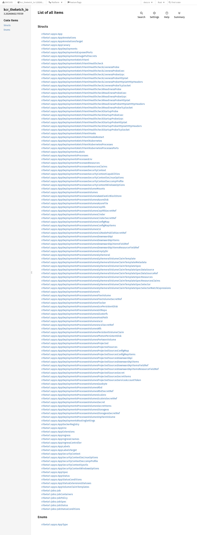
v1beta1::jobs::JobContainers (57, 494)
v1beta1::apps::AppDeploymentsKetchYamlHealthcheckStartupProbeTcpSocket (85, 129)
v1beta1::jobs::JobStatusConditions (60, 509)
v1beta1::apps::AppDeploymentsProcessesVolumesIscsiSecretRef (77, 324)
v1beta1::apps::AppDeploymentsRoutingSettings (68, 420)
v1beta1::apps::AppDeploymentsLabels (63, 151)
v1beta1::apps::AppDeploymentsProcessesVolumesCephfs (73, 207)
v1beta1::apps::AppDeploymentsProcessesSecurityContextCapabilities (80, 173)
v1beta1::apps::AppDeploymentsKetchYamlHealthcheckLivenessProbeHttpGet (84, 78)
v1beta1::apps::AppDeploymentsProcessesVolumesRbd (71, 387)
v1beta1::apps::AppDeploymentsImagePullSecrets (69, 56)
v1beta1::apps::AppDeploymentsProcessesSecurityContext (73, 170)
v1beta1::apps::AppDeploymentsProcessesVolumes (69, 192)
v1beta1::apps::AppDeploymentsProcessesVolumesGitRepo (74, 310)
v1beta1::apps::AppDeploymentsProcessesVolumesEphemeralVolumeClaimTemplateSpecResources (97, 277)
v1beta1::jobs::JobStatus (54, 505)
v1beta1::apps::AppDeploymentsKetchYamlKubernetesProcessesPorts (80, 148)
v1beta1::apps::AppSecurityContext (60, 453)
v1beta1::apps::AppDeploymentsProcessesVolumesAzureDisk (75, 199)
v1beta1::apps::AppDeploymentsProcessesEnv (66, 159)
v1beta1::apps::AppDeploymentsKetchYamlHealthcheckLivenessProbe (80, 67)
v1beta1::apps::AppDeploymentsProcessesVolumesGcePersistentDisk (79, 306)
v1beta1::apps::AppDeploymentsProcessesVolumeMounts (73, 188)
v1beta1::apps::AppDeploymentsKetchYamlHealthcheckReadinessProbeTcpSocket (87, 107)
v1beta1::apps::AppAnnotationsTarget (62, 41)
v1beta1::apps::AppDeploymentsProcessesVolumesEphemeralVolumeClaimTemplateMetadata (94, 262)
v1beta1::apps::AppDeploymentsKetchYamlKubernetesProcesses (77, 144)
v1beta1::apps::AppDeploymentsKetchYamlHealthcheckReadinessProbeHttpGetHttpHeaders (93, 103)
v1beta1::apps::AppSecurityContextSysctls (64, 464)
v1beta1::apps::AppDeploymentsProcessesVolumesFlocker (73, 302)
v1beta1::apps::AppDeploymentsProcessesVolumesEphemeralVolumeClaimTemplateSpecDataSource (97, 269)
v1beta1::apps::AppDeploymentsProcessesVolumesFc (70, 291)
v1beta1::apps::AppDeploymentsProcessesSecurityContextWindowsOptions (83, 184)
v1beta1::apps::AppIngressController (61, 442)
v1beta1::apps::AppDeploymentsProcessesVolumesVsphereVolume (78, 416)
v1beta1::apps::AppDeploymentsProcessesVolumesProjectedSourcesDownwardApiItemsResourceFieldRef (100, 369)
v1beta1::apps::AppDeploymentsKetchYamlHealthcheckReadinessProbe (81, 89)
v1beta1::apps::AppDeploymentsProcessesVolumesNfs (71, 328)
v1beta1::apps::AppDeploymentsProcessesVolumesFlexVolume (76, 295)
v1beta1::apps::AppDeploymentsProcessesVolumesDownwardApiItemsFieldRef (85, 243)
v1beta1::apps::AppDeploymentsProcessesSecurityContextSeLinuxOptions (82, 177)
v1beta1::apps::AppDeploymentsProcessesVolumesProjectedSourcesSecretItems (86, 376)
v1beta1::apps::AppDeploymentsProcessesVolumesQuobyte (74, 383)
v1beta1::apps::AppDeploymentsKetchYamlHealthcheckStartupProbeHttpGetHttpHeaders (91, 126)
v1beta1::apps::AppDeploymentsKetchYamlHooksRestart (72, 137)
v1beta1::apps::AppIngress (55, 435)
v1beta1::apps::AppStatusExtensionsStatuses (66, 483)
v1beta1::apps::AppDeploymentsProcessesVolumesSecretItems (76, 405)
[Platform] (55, 2)
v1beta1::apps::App (51, 34)
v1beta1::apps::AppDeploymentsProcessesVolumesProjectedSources (79, 347)
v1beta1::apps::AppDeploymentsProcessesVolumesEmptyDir (74, 251)
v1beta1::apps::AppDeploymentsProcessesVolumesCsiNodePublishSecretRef (83, 232)
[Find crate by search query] (184, 2)
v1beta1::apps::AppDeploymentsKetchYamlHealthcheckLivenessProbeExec (83, 70)
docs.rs (147, 2)
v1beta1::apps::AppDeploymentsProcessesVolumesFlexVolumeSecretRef (81, 299)
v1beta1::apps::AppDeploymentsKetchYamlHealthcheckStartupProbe (79, 111)
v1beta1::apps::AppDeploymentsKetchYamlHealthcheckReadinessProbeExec (84, 92)
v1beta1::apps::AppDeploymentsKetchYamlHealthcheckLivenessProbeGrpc (83, 74)
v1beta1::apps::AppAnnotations (58, 37)
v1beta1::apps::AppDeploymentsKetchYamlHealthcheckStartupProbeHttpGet (84, 122)
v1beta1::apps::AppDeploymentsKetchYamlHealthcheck (72, 63)
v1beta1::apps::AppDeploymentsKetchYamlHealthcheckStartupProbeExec (82, 115)
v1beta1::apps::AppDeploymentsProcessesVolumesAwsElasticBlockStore (81, 196)
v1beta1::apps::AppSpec (54, 472)
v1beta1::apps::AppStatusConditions (61, 479)
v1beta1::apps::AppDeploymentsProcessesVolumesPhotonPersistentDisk (81, 335)
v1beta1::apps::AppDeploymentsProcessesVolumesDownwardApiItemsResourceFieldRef (90, 247)
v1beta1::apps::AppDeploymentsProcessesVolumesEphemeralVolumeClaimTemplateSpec (91, 266)
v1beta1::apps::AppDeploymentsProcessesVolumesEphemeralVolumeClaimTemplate (88, 258)
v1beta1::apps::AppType (54, 524)
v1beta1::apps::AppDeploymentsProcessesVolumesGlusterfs (74, 313)
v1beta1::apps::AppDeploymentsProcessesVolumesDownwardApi (77, 236)
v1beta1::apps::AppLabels (55, 446)
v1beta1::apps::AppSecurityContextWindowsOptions (70, 468)
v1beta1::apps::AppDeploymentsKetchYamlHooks (68, 133)
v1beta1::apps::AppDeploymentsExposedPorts (66, 52)
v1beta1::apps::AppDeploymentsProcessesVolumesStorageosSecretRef (80, 413)
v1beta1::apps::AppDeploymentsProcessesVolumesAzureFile (74, 203)
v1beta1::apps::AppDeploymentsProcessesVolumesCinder (73, 214)
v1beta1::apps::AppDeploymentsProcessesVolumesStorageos (75, 409)
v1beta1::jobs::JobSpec (53, 501)
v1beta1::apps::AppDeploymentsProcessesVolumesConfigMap (75, 221)
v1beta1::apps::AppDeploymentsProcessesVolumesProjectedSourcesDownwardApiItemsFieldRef (94, 365)
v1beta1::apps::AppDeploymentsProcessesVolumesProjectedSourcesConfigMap (85, 350)
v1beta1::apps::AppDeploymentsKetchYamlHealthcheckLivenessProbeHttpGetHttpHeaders (92, 81)
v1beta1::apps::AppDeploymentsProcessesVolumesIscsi (72, 321)
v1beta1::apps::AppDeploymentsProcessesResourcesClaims (74, 166)
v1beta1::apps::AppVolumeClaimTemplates (65, 486)
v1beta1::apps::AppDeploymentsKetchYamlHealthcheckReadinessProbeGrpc (84, 96)
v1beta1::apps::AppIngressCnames (60, 439)
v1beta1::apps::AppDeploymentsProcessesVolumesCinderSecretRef (78, 218)
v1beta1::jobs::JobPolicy (54, 497)
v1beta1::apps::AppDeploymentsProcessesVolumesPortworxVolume (78, 339)
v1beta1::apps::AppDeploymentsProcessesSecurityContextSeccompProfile (82, 181)
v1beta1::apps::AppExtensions (57, 431)
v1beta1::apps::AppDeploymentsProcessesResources (70, 162)
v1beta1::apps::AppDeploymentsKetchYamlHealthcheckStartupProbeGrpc (82, 118)
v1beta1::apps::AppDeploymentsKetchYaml (65, 59)
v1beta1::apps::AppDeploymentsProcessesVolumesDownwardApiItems (80, 240)
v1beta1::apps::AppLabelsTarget (59, 450)
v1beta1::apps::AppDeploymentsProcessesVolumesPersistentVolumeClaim (82, 332)
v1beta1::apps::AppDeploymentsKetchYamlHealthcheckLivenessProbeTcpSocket (86, 85)
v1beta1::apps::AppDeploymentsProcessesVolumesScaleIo (73, 394)
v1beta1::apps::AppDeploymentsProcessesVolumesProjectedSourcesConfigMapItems (88, 354)
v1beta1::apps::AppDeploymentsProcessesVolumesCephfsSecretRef (78, 210)
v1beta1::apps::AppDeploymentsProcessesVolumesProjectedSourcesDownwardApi (87, 358)
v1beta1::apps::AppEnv (53, 428)
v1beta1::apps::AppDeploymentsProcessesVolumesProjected (75, 343)
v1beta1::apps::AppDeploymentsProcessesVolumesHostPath (74, 317)
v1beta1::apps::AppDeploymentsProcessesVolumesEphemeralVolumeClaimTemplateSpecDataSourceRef (99, 273)
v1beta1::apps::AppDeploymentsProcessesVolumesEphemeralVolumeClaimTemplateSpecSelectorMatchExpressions (106, 288)
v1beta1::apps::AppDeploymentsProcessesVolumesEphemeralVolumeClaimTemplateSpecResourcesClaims (100, 280)
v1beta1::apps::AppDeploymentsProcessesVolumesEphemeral (75, 254)
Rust (160, 2)
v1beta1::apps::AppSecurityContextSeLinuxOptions (69, 457)
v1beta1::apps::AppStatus (55, 475)
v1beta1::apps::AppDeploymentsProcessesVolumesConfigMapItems (78, 225)
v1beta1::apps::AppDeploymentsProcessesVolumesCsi (71, 229)
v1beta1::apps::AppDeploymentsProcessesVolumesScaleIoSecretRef (79, 398)
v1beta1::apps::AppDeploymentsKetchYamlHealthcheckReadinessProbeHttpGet (85, 100)
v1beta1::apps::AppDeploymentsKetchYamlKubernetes (71, 140)
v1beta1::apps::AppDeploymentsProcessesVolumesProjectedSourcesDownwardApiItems (90, 361)
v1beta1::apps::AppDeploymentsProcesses (64, 155)
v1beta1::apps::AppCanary (55, 45)
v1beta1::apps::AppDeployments (59, 48)
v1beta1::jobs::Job (51, 490)
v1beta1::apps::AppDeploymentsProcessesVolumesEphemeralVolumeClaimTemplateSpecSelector (96, 284)
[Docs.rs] (7, 2)
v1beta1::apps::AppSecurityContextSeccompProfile (69, 461)
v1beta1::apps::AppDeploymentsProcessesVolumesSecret (73, 402)
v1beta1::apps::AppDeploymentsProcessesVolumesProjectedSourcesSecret (83, 372)
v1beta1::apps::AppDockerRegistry (60, 424)
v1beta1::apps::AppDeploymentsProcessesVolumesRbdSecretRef (77, 391)
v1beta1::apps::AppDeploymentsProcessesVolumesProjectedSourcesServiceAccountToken (91, 380)
